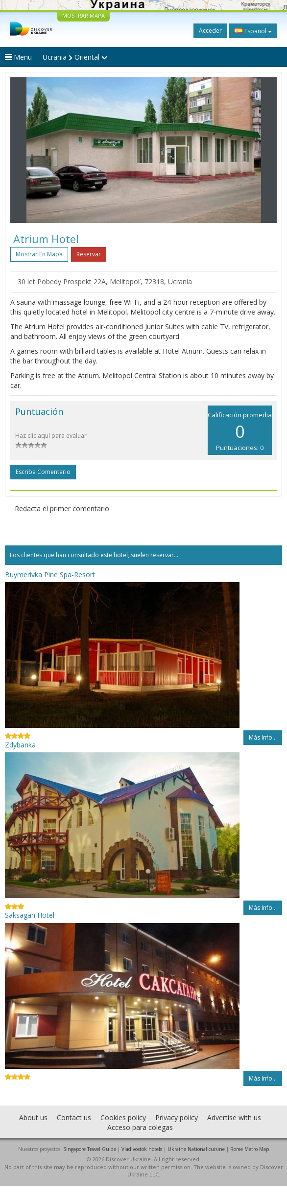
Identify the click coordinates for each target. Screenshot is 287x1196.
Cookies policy (123, 1117)
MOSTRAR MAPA (83, 15)
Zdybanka (20, 744)
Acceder (210, 30)
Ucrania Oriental (75, 57)
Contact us (74, 1117)
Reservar (88, 254)
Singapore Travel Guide (89, 1149)
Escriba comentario (43, 472)
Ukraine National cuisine (196, 1149)
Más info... (263, 737)
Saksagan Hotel (29, 915)
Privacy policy (176, 1117)
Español (253, 30)
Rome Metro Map (249, 1149)
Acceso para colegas (140, 1127)
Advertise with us (234, 1117)
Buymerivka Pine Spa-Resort (50, 574)
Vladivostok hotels (141, 1149)
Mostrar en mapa (39, 254)
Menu (18, 57)
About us (33, 1117)
